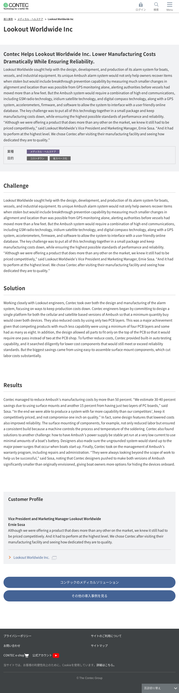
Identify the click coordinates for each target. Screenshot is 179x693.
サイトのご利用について (106, 636)
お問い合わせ (11, 646)
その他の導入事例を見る (89, 595)
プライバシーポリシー (17, 636)
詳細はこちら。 (106, 665)
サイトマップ (99, 646)
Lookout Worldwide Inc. (35, 557)
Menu (169, 9)
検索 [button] (159, 6)
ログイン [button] (142, 6)
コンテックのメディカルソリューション (89, 582)
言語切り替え (152, 688)
